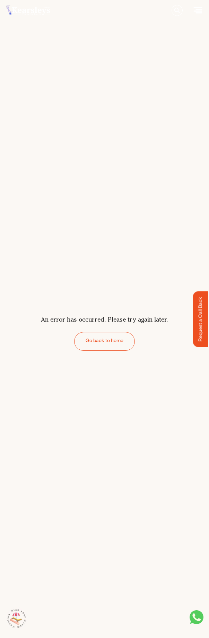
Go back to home (104, 341)
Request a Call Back (201, 319)
